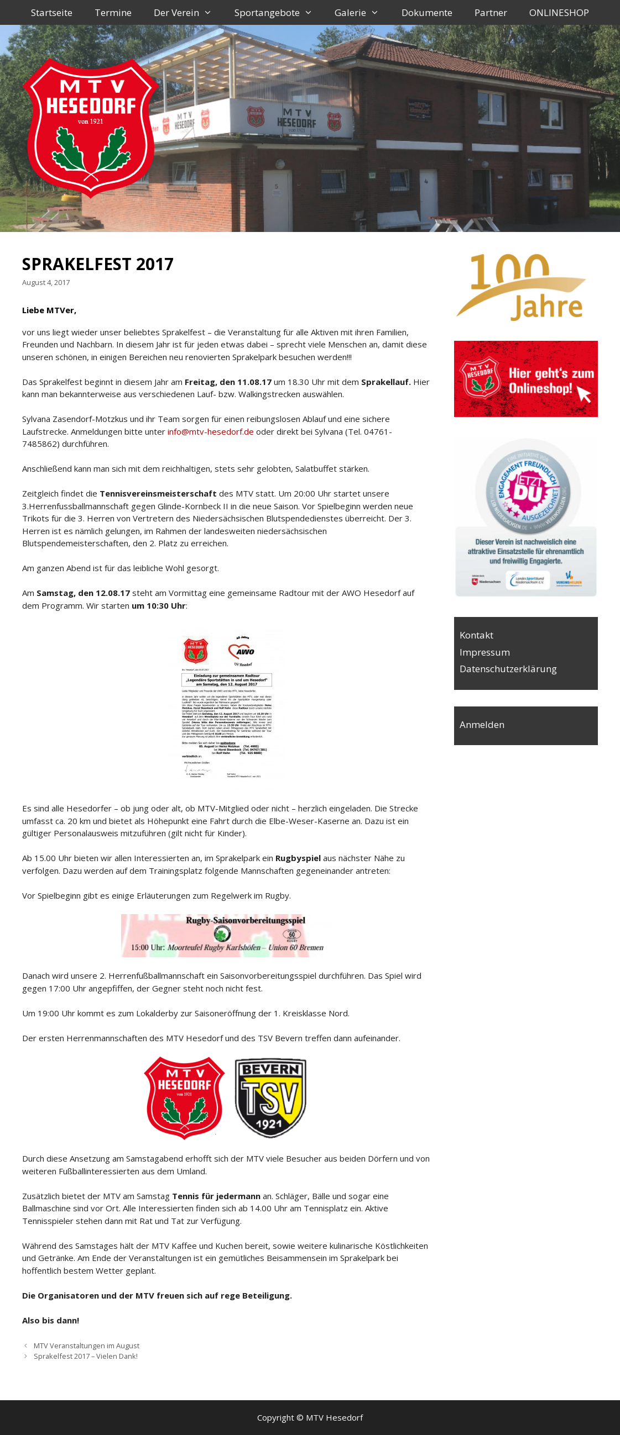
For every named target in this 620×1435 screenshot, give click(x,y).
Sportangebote (279, 12)
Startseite (51, 12)
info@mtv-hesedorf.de (211, 431)
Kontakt (476, 635)
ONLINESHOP (559, 12)
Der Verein (188, 12)
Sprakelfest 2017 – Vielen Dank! (86, 1356)
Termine (113, 12)
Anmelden (482, 724)
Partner (491, 12)
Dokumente (427, 12)
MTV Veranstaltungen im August (86, 1345)
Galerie (362, 12)
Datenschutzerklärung (508, 668)
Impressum (485, 652)
